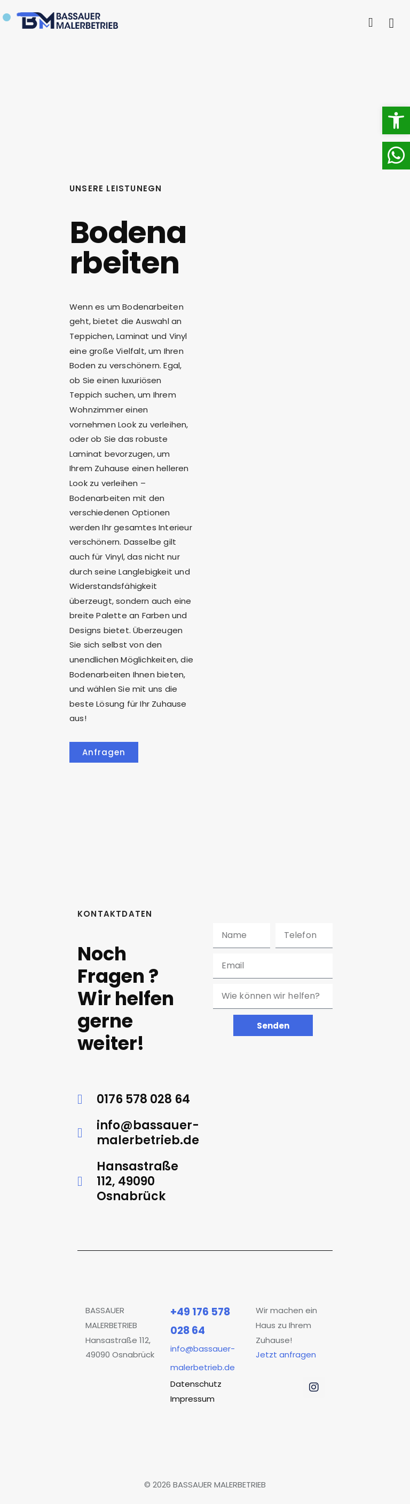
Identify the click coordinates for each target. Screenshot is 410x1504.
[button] (396, 120)
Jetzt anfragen (286, 1354)
